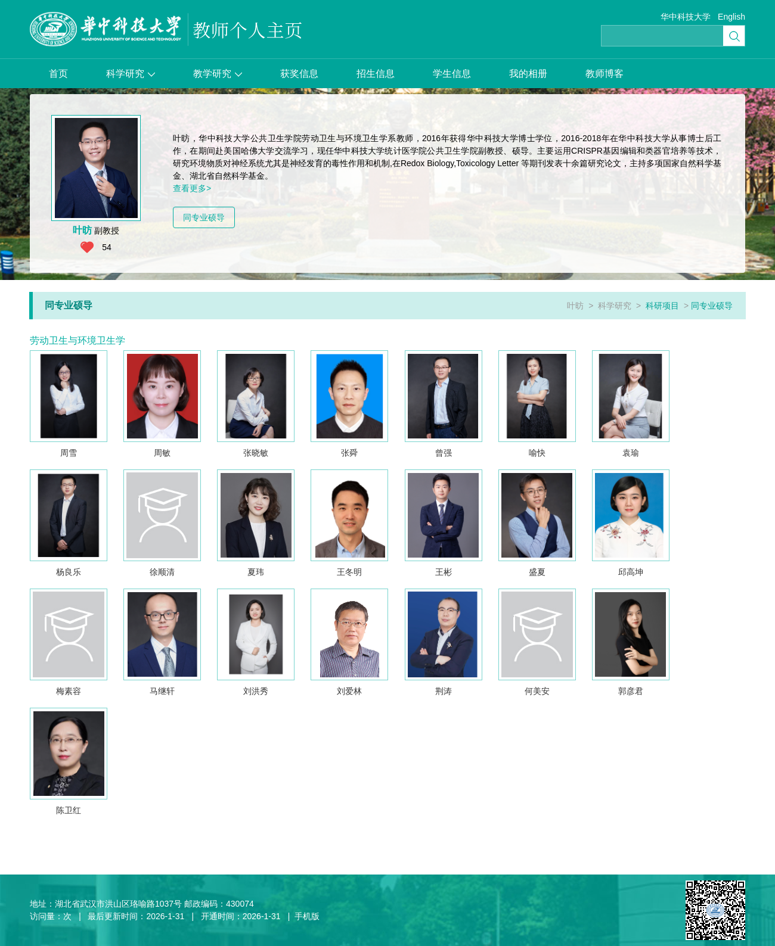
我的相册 (528, 74)
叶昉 (575, 305)
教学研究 (217, 74)
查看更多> (192, 188)
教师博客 (604, 74)
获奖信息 (299, 74)
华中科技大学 (686, 16)
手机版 (307, 916)
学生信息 (452, 74)
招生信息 (375, 74)
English (731, 16)
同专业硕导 (204, 217)
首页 (58, 74)
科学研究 (130, 74)
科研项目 (662, 305)
